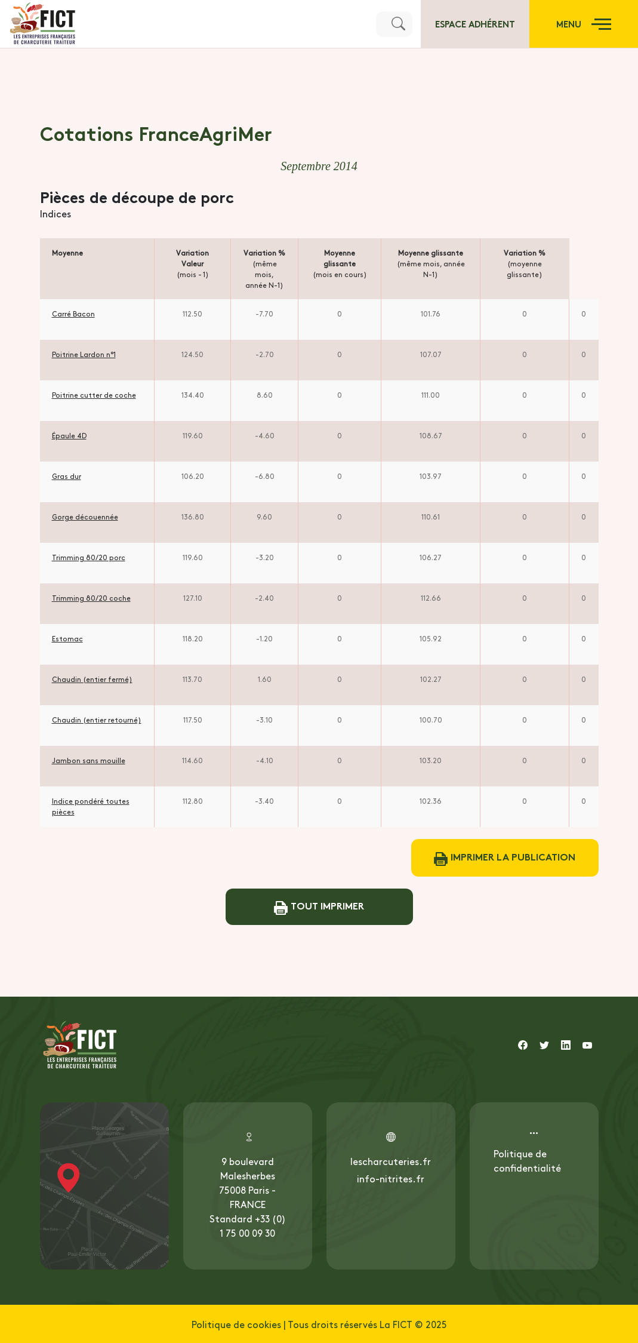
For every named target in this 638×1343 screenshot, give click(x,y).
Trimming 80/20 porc (88, 557)
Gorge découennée (85, 516)
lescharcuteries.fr (390, 1160)
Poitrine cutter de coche (94, 394)
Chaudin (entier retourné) (96, 719)
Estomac (67, 638)
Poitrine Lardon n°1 (84, 354)
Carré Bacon (73, 313)
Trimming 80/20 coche (91, 598)
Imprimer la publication (504, 857)
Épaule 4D (69, 435)
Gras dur (66, 476)
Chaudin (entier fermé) (92, 679)
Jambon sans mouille (88, 760)
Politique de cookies (236, 1323)
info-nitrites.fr (390, 1178)
